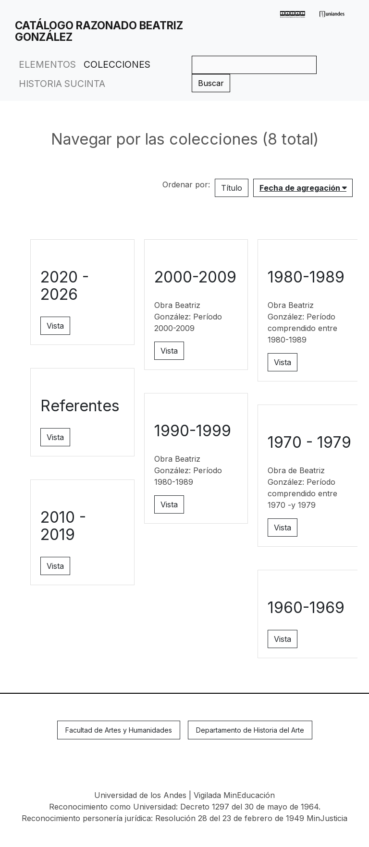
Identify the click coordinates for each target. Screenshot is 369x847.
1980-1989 (306, 277)
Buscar (211, 83)
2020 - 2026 (64, 286)
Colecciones (117, 64)
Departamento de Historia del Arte (250, 730)
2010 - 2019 (63, 526)
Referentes (80, 405)
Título (231, 188)
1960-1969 (306, 607)
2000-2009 (195, 277)
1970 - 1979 (309, 442)
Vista (55, 326)
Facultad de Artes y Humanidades (118, 730)
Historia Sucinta (62, 83)
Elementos (47, 64)
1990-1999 (192, 430)
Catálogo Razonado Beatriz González (99, 31)
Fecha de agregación (300, 188)
